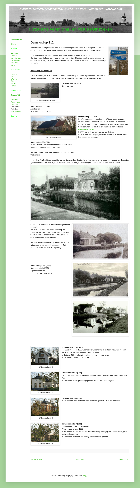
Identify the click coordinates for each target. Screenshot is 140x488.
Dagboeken (15, 102)
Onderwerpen (16, 39)
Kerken (13, 86)
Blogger (85, 476)
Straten (13, 81)
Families (14, 56)
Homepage (80, 459)
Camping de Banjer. (86, 129)
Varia (13, 65)
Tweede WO (15, 95)
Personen (14, 53)
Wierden (14, 79)
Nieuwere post (36, 459)
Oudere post (123, 459)
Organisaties (15, 60)
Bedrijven (14, 63)
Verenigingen (16, 58)
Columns (14, 104)
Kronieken (15, 100)
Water (13, 77)
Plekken (14, 84)
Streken (14, 74)
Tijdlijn (13, 44)
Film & (16, 111)
